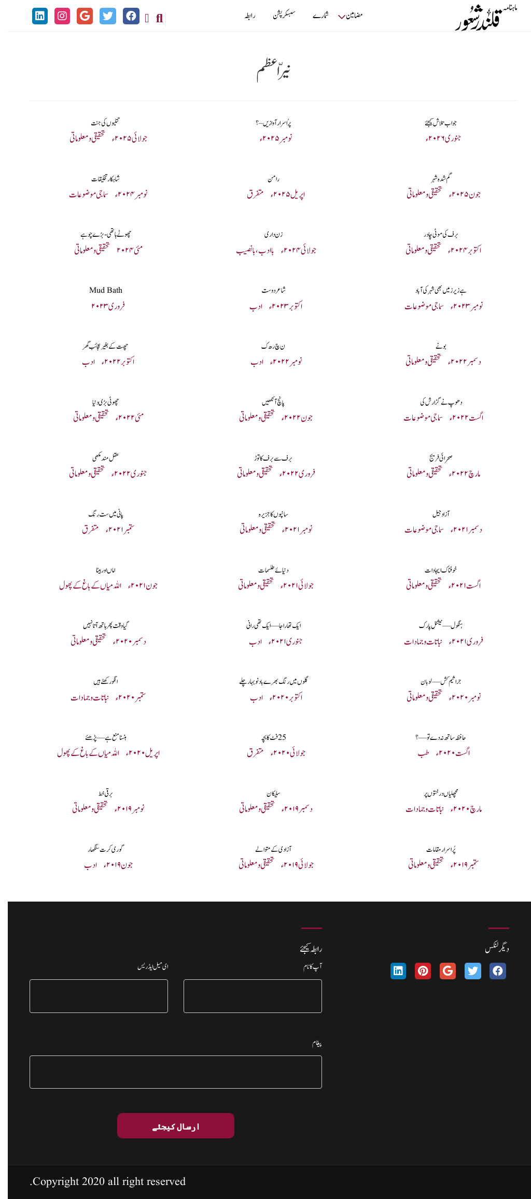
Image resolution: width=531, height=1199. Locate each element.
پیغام (309, 1043)
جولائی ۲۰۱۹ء (289, 865)
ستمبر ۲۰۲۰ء (123, 698)
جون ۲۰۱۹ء (110, 865)
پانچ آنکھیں (265, 402)
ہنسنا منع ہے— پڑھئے (98, 738)
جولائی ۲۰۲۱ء (289, 586)
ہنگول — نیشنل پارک (433, 626)
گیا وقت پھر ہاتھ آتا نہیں (97, 626)
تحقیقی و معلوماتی (79, 139)
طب (416, 753)
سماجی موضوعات (81, 195)
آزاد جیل (433, 514)
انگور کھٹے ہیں (98, 682)
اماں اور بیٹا (97, 570)
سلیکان (266, 794)
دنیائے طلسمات (265, 570)
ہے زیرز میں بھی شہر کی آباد (433, 290)
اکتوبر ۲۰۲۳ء (278, 306)
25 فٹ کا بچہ (265, 738)
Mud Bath (98, 290)
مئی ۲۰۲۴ (122, 251)
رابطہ (242, 15)
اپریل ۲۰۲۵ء (280, 195)
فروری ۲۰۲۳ (100, 306)
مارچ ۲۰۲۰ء (458, 809)
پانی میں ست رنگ (98, 514)
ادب (248, 306)
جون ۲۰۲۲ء (289, 418)
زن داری (266, 234)
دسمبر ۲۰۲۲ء (456, 362)
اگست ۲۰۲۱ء (457, 586)
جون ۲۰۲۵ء (457, 195)
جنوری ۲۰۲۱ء (278, 642)
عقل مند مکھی (98, 458)
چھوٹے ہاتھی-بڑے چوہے (98, 234)
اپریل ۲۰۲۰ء (135, 753)
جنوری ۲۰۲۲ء (121, 474)
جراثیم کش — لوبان (433, 682)
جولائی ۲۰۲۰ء (280, 753)
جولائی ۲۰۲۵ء (121, 139)
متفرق (247, 195)
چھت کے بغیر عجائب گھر (98, 346)
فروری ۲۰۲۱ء (458, 642)
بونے (433, 346)
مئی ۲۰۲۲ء (122, 418)
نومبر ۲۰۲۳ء (459, 306)
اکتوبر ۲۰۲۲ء (110, 362)
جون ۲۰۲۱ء (135, 586)
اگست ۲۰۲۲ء (459, 418)
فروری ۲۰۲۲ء (290, 474)
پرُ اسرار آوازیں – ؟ (265, 123)
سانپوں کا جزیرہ (266, 514)
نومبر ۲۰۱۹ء (121, 809)
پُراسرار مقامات (433, 849)
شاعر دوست (266, 290)
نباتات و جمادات (415, 642)
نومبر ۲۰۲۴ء (123, 195)
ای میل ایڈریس (145, 967)
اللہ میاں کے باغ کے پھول (82, 586)
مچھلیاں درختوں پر (433, 794)
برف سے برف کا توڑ (265, 458)
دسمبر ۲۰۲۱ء (458, 530)
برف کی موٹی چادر (433, 234)
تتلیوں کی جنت (98, 123)
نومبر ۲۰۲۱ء (289, 530)
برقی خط (98, 794)
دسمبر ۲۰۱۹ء (289, 809)
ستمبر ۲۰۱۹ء (457, 865)
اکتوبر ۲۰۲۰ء (278, 698)
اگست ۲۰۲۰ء (445, 753)
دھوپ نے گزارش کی (433, 402)
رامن (266, 179)
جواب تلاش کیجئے (433, 123)
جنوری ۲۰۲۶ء (436, 139)
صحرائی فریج (433, 458)
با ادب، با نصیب (247, 251)
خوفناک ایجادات (433, 570)
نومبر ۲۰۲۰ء (457, 698)
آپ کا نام (305, 967)
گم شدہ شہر (433, 179)
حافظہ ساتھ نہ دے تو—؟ (433, 738)
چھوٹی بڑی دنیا (98, 402)
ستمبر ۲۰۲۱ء (112, 530)
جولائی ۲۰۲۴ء (291, 251)
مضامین (346, 15)
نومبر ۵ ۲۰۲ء (268, 139)
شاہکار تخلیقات (97, 179)
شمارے (313, 15)
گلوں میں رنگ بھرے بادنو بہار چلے (265, 682)
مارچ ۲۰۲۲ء (456, 474)
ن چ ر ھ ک (265, 346)
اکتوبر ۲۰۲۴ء (456, 251)
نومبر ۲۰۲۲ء (278, 362)
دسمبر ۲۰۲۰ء (121, 642)
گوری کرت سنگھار (98, 849)
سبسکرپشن (276, 15)
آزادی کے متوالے (265, 849)
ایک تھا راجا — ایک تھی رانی (266, 626)
